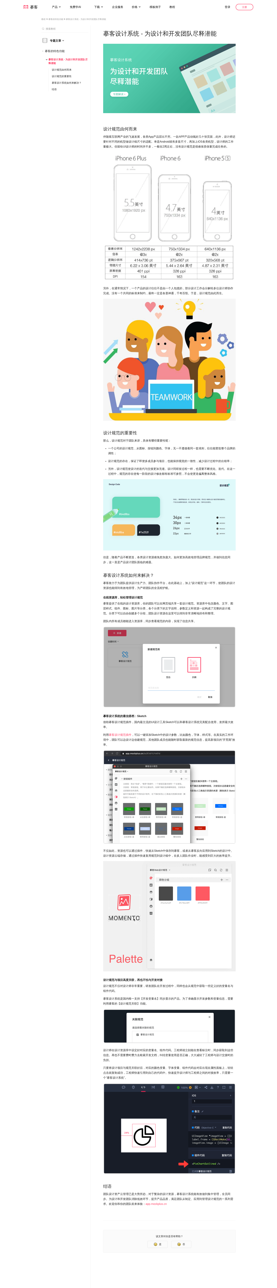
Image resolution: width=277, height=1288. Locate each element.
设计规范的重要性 (62, 76)
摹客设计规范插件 (120, 734)
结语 (54, 89)
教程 (172, 6)
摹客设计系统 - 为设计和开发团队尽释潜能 (68, 61)
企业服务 (117, 6)
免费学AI (76, 6)
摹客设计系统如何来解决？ (66, 82)
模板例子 (155, 6)
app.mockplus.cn (156, 1203)
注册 (244, 7)
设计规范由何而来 (62, 69)
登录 (227, 6)
